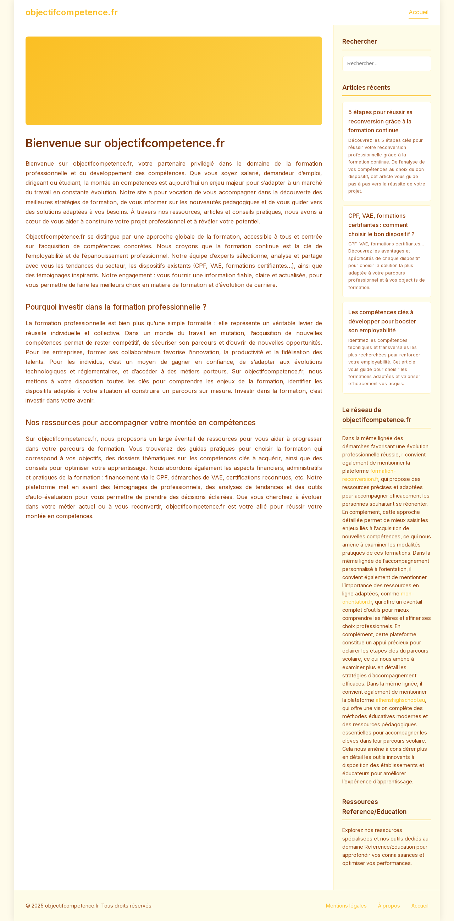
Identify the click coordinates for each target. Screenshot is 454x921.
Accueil (418, 12)
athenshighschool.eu (400, 700)
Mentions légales (346, 906)
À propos (389, 906)
